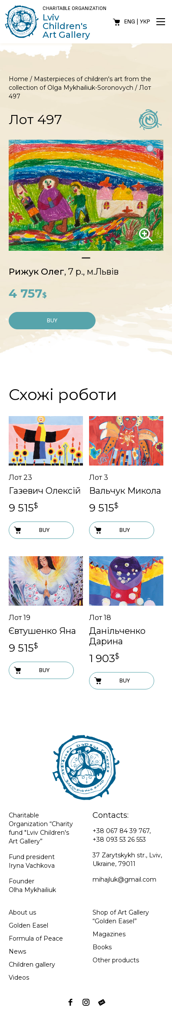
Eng (129, 21)
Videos (19, 977)
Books (102, 947)
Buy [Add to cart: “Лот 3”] (111, 530)
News (17, 951)
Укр (145, 21)
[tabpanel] (86, 195)
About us (22, 912)
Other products (116, 960)
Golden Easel (28, 925)
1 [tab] (86, 261)
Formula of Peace (36, 938)
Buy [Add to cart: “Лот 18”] (111, 680)
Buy (52, 320)
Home (18, 79)
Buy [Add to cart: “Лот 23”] (31, 530)
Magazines (109, 934)
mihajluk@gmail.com (124, 879)
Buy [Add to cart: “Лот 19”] (31, 670)
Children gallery (32, 964)
